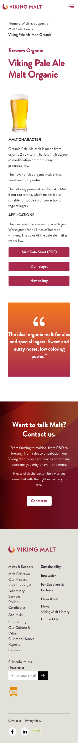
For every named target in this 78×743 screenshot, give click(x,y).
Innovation (49, 575)
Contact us (39, 501)
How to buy (39, 280)
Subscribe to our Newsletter (20, 664)
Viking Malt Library (55, 612)
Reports (14, 644)
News (45, 606)
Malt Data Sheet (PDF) (39, 252)
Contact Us (49, 619)
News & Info (50, 599)
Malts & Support (20, 566)
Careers (14, 650)
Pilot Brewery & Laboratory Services (20, 590)
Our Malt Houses (21, 639)
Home (13, 23)
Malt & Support (34, 23)
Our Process (17, 579)
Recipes (14, 602)
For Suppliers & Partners (52, 587)
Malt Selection (19, 29)
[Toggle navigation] (71, 6)
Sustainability (51, 566)
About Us (15, 614)
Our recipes (39, 266)
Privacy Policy (33, 721)
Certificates (16, 607)
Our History (17, 622)
